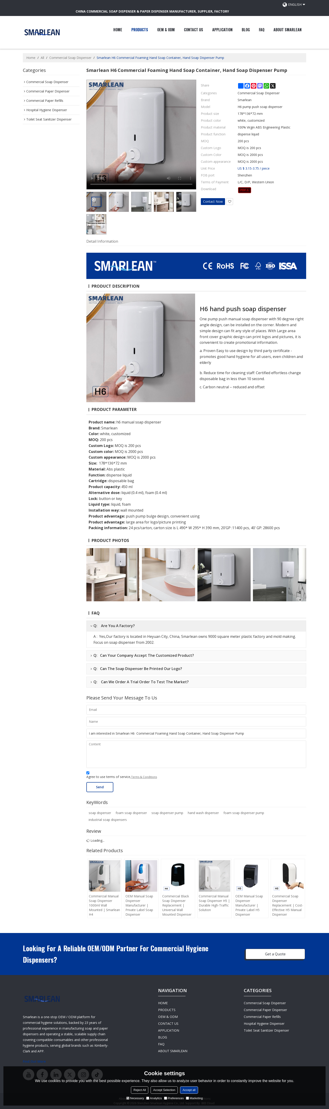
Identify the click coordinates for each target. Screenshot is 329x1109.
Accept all (189, 1090)
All (42, 57)
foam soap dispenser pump (243, 813)
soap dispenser (100, 813)
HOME (117, 29)
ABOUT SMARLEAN (287, 29)
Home (30, 57)
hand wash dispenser (203, 813)
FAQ (261, 29)
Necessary (135, 1098)
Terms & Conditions (144, 777)
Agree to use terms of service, (121, 775)
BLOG (246, 29)
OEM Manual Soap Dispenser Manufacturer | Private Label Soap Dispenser (139, 905)
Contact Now (213, 201)
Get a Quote (275, 954)
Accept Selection (164, 1090)
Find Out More (34, 1061)
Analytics (154, 1098)
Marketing (194, 1098)
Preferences (174, 1098)
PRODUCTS (139, 29)
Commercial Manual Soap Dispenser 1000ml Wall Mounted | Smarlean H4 (104, 905)
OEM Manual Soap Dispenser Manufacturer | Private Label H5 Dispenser (249, 905)
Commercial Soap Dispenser (70, 57)
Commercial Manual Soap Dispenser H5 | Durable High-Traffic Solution (214, 903)
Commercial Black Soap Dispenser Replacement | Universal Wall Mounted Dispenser (176, 905)
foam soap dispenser (131, 813)
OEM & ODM (166, 29)
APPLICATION (222, 29)
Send (100, 787)
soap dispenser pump (167, 813)
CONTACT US (193, 29)
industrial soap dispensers (108, 819)
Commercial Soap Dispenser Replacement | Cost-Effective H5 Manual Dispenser (287, 905)
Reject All (139, 1090)
